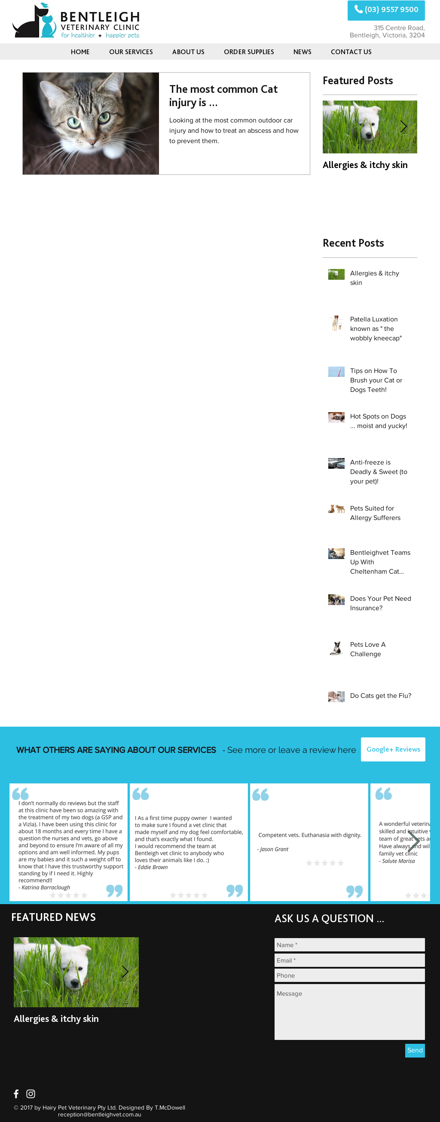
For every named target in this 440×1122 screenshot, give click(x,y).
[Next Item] (403, 127)
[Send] (415, 1051)
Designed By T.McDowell (152, 1107)
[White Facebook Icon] (16, 1094)
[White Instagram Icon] (31, 1094)
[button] (302, 51)
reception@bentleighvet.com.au (99, 1114)
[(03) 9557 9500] (386, 10)
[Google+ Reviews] (393, 749)
